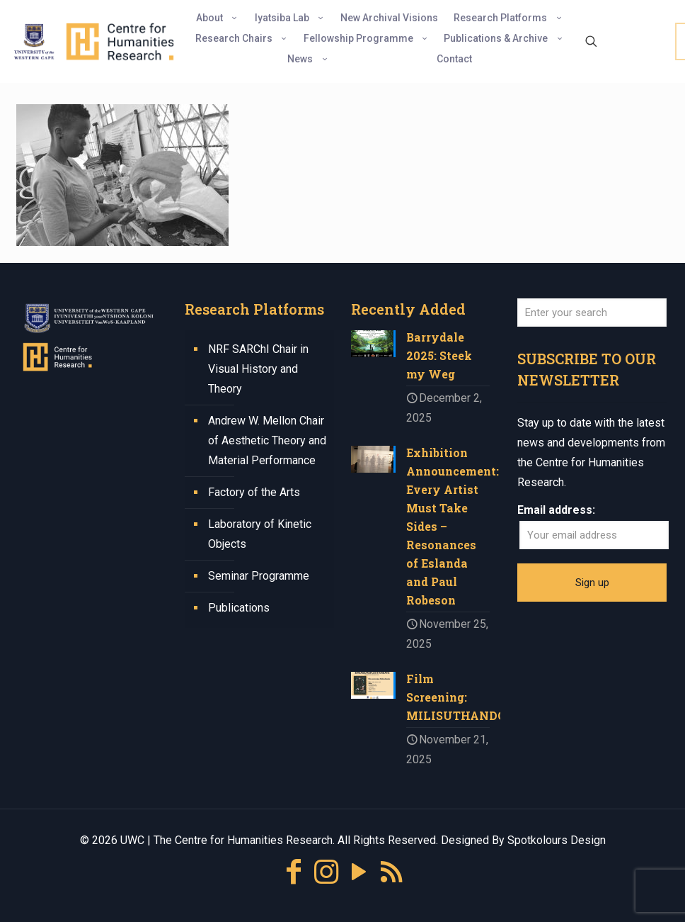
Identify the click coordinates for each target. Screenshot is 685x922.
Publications (239, 607)
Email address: (556, 510)
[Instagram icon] (326, 872)
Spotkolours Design (556, 840)
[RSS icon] (391, 872)
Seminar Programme (258, 576)
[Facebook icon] (294, 872)
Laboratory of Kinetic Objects (259, 534)
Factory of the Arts (254, 492)
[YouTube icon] (359, 872)
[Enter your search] (592, 312)
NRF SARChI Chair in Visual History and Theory (258, 368)
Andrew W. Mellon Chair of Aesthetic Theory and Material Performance (267, 440)
